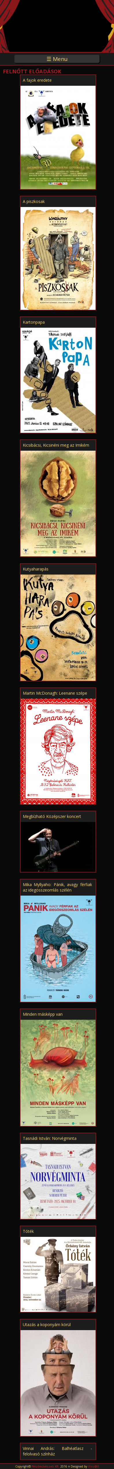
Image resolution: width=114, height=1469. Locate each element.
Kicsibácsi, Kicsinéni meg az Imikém (56, 445)
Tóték (28, 1231)
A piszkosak (34, 201)
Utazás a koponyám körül (47, 1324)
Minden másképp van (43, 1014)
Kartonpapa (34, 322)
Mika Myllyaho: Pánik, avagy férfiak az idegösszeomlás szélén (57, 887)
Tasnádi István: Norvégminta (49, 1138)
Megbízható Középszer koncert (52, 816)
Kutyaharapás (35, 569)
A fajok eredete (37, 80)
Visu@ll (93, 1466)
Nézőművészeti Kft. (45, 1466)
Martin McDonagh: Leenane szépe (55, 693)
